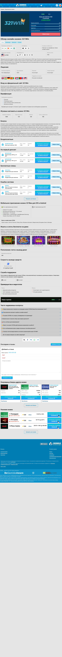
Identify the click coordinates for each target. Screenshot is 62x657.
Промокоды (7, 42)
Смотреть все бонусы (31, 405)
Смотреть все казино (31, 432)
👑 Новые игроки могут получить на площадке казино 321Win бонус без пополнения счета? (24, 309)
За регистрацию (4, 451)
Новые (50, 451)
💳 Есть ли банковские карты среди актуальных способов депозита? (19, 328)
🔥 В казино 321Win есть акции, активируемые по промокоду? (17, 315)
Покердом (14, 414)
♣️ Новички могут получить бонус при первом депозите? (15, 318)
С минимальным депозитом (55, 456)
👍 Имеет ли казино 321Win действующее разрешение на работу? (18, 325)
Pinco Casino (15, 426)
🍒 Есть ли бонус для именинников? (10, 322)
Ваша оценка (5, 352)
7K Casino (14, 419)
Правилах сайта (14, 464)
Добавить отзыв (56, 344)
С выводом (51, 454)
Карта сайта (3, 466)
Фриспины (14, 42)
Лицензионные (52, 458)
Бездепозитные (4, 453)
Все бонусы (4, 401)
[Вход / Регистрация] (57, 5)
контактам (13, 462)
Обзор (2, 42)
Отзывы (19, 42)
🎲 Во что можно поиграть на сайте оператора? (13, 334)
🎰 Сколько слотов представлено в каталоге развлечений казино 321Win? (20, 331)
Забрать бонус (45, 34)
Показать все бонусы (31, 198)
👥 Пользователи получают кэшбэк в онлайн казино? (15, 312)
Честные (51, 453)
